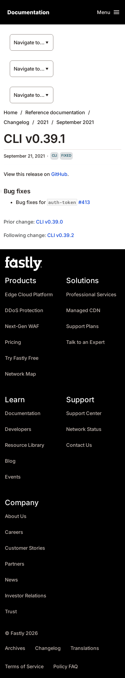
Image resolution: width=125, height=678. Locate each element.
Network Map (20, 374)
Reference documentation (55, 112)
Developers (18, 429)
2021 (42, 122)
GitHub (59, 174)
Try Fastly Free (21, 358)
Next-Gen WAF (22, 326)
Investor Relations (25, 596)
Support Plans (82, 326)
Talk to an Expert (85, 342)
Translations (84, 648)
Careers (14, 532)
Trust (11, 611)
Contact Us (79, 445)
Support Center (84, 413)
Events (13, 477)
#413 (84, 202)
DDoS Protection (24, 310)
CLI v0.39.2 (60, 235)
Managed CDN (83, 310)
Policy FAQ (65, 666)
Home (10, 112)
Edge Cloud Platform (29, 294)
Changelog (16, 122)
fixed (66, 155)
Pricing (13, 342)
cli (54, 155)
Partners (14, 564)
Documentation (23, 413)
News (11, 580)
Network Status (84, 429)
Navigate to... (29, 42)
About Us (16, 516)
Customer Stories (25, 548)
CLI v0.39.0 (49, 222)
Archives (15, 648)
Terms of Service (24, 666)
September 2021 (75, 122)
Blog (10, 461)
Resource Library (24, 445)
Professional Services (91, 294)
